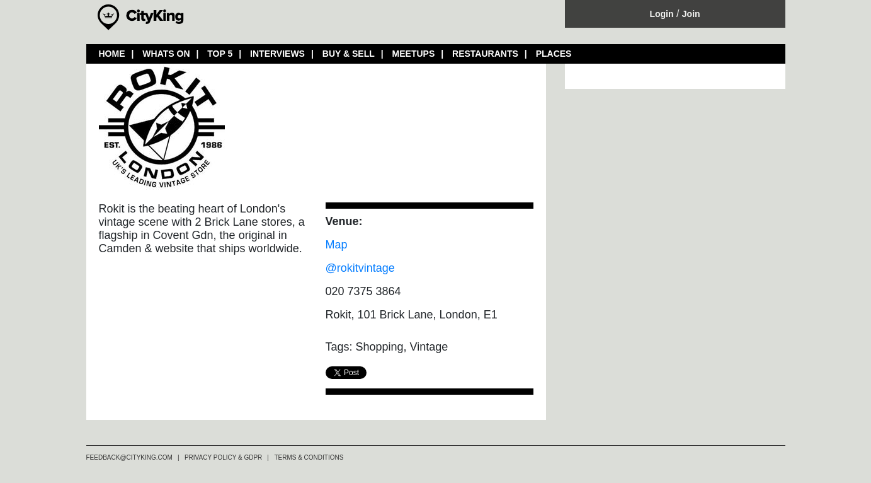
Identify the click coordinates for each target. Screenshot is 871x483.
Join (691, 14)
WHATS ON (166, 54)
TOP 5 (219, 54)
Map (337, 244)
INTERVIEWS (277, 54)
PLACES (554, 54)
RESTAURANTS (485, 54)
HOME (112, 54)
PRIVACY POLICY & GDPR (223, 457)
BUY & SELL (348, 54)
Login (661, 14)
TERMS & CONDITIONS (308, 457)
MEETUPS (413, 54)
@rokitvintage (360, 268)
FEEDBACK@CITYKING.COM (129, 457)
